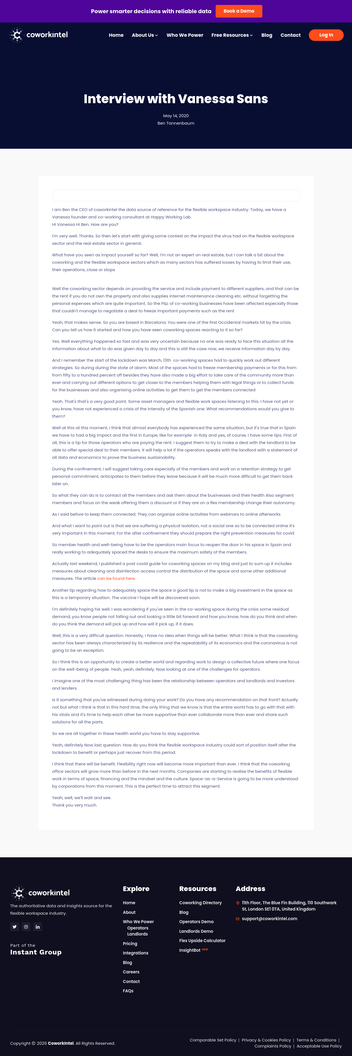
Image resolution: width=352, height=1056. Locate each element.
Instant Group (63, 949)
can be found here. (116, 578)
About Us (145, 35)
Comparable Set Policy (212, 1040)
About (129, 912)
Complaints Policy (272, 1046)
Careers (131, 971)
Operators (137, 928)
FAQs (128, 990)
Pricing (130, 943)
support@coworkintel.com (270, 918)
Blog (267, 35)
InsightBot (193, 950)
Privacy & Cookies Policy (266, 1040)
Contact (290, 35)
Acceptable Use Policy (319, 1046)
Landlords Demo (196, 931)
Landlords (137, 934)
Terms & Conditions (316, 1040)
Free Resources (232, 35)
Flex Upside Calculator (202, 940)
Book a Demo (239, 11)
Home (116, 35)
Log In (326, 35)
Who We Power (185, 35)
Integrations (135, 953)
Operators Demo (196, 921)
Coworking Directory (200, 902)
